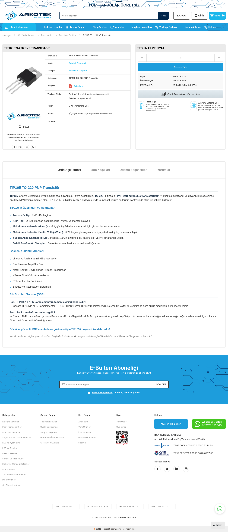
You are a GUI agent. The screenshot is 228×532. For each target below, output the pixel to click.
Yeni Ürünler (84, 427)
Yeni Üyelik (121, 421)
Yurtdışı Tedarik (168, 27)
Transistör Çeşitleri (67, 35)
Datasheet (78, 86)
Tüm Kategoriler (17, 27)
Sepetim (82, 442)
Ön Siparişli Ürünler (11, 485)
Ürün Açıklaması (69, 170)
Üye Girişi (121, 427)
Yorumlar (163, 170)
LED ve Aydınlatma (11, 442)
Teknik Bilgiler (78, 27)
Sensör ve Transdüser (13, 458)
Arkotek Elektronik (77, 63)
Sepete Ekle (180, 67)
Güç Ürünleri (8, 469)
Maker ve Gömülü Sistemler (15, 464)
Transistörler (47, 35)
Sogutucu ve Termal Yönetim (16, 437)
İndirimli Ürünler (53, 27)
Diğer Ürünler (9, 479)
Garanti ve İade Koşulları (52, 437)
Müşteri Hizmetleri (141, 27)
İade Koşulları (100, 170)
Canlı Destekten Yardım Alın (180, 94)
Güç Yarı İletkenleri (26, 35)
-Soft (97, 529)
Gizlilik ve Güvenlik (49, 442)
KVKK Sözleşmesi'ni (102, 392)
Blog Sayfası (100, 27)
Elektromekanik (9, 453)
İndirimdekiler (85, 432)
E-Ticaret (104, 529)
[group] (24, 80)
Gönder (161, 384)
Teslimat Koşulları (48, 421)
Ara (163, 15)
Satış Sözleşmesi (48, 432)
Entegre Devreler (10, 421)
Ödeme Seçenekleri (134, 170)
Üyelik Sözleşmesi (49, 427)
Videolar (119, 27)
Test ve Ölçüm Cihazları (14, 474)
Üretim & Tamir (192, 27)
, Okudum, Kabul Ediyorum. (114, 392)
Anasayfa (6, 35)
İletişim (212, 27)
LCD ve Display (9, 448)
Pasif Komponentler (12, 427)
